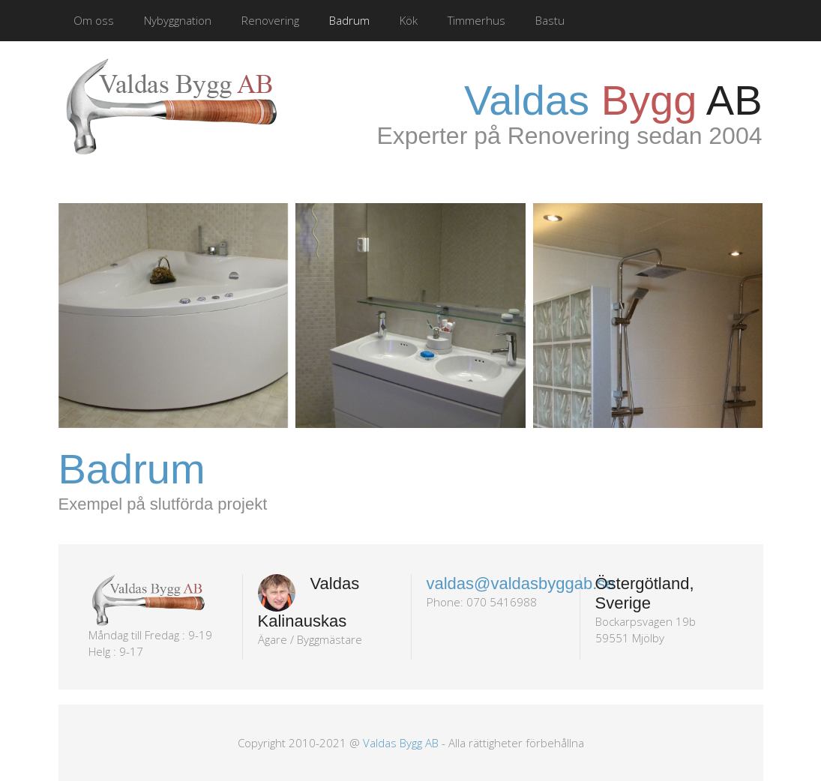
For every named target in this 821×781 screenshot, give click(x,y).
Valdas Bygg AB (401, 742)
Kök (409, 20)
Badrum (349, 20)
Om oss (93, 20)
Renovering (270, 20)
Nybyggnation (177, 20)
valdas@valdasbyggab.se (521, 583)
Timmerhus (476, 20)
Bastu (550, 20)
